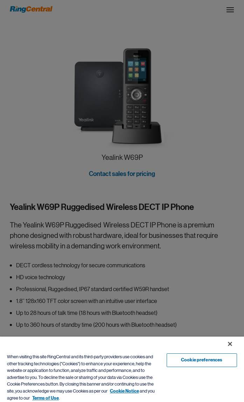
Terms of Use (45, 398)
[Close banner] (230, 344)
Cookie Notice (124, 391)
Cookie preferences (201, 360)
